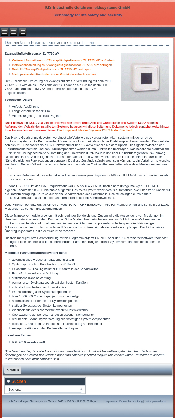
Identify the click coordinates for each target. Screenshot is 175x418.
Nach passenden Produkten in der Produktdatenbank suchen (54, 74)
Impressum (111, 401)
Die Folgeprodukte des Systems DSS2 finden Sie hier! (94, 130)
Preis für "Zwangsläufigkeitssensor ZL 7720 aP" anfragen (51, 69)
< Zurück (13, 370)
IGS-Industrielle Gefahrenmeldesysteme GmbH (87, 7)
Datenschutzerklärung (131, 401)
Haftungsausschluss (155, 401)
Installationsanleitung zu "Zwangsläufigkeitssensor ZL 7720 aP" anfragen (62, 65)
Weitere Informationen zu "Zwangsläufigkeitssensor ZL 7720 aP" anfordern (63, 60)
